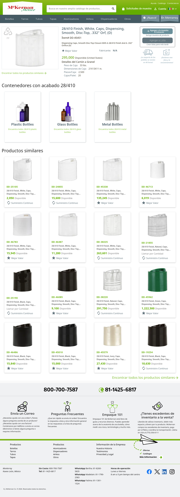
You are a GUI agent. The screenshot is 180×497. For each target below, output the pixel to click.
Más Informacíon (151, 457)
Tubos (39, 18)
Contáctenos (173, 3)
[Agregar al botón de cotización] (157, 31)
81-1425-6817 (117, 389)
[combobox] (79, 8)
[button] (173, 9)
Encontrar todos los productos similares (24, 73)
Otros (127, 18)
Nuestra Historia (104, 448)
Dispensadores (109, 18)
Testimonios (102, 451)
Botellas (9, 18)
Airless (90, 18)
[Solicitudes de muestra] (137, 9)
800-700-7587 (61, 389)
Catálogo (162, 3)
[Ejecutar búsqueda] (113, 9)
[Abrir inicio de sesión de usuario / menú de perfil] (160, 9)
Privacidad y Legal (104, 454)
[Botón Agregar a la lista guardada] (157, 40)
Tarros (24, 18)
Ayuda (153, 3)
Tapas (53, 18)
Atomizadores (71, 18)
